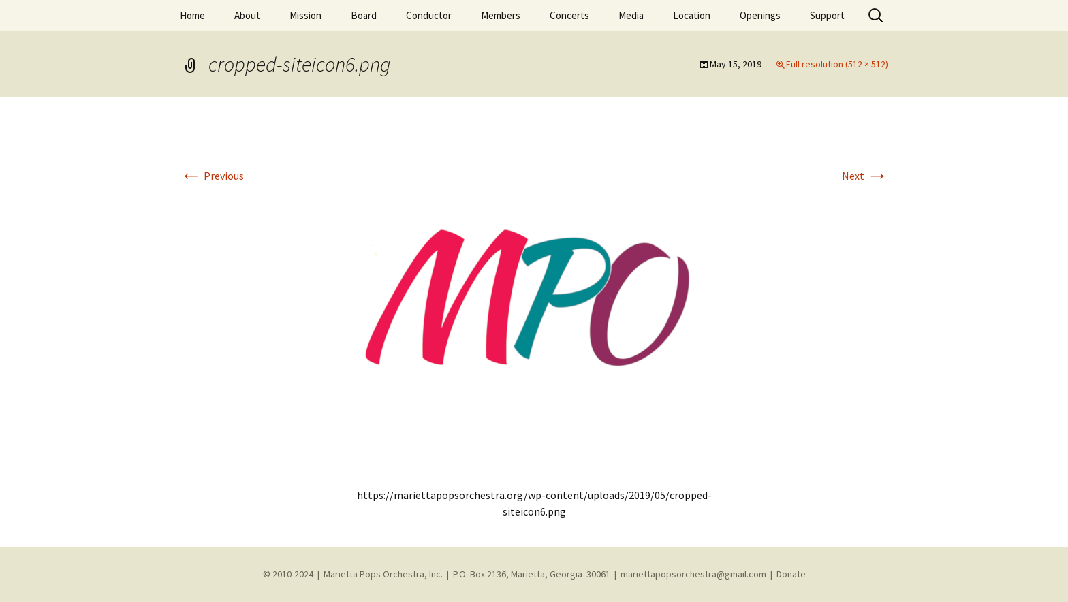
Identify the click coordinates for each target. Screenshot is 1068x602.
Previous (212, 176)
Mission (305, 15)
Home (192, 15)
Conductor (429, 15)
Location (691, 15)
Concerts (569, 15)
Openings (760, 15)
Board (364, 15)
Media (631, 15)
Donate (791, 574)
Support (827, 15)
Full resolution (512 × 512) (837, 64)
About (247, 15)
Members (500, 15)
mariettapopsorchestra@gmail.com (693, 574)
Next (865, 176)
